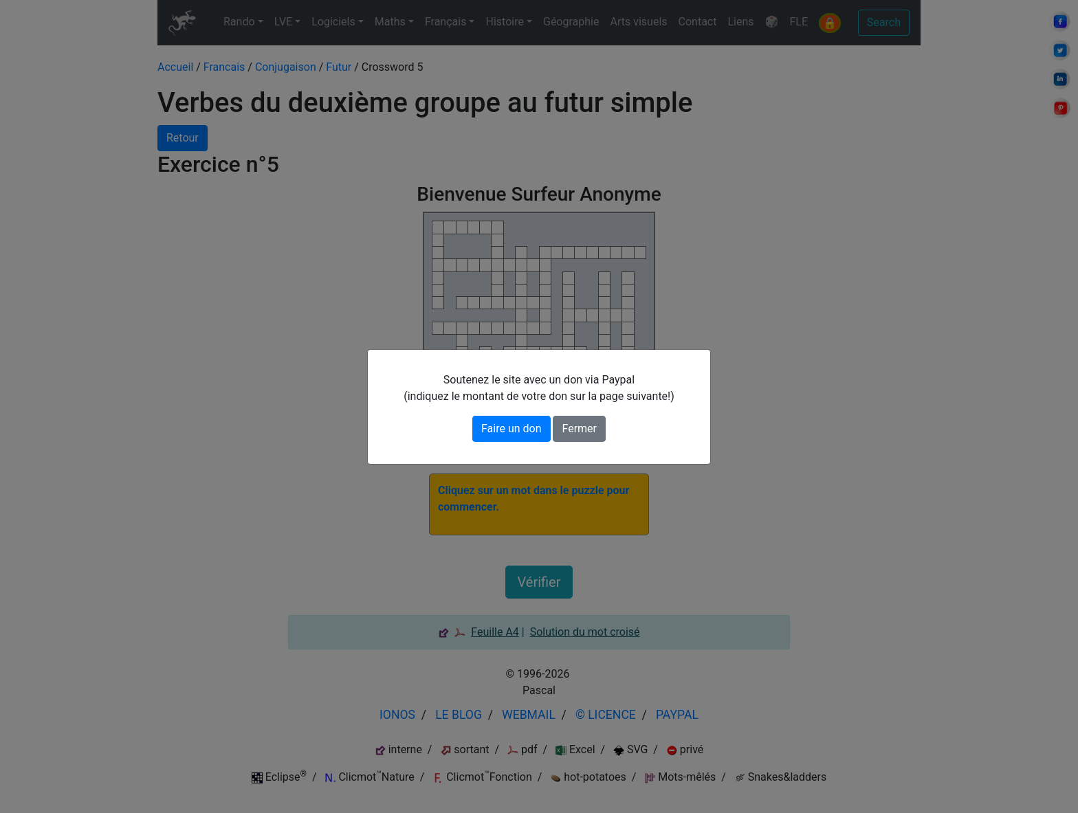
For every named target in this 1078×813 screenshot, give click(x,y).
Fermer (579, 428)
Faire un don (511, 428)
